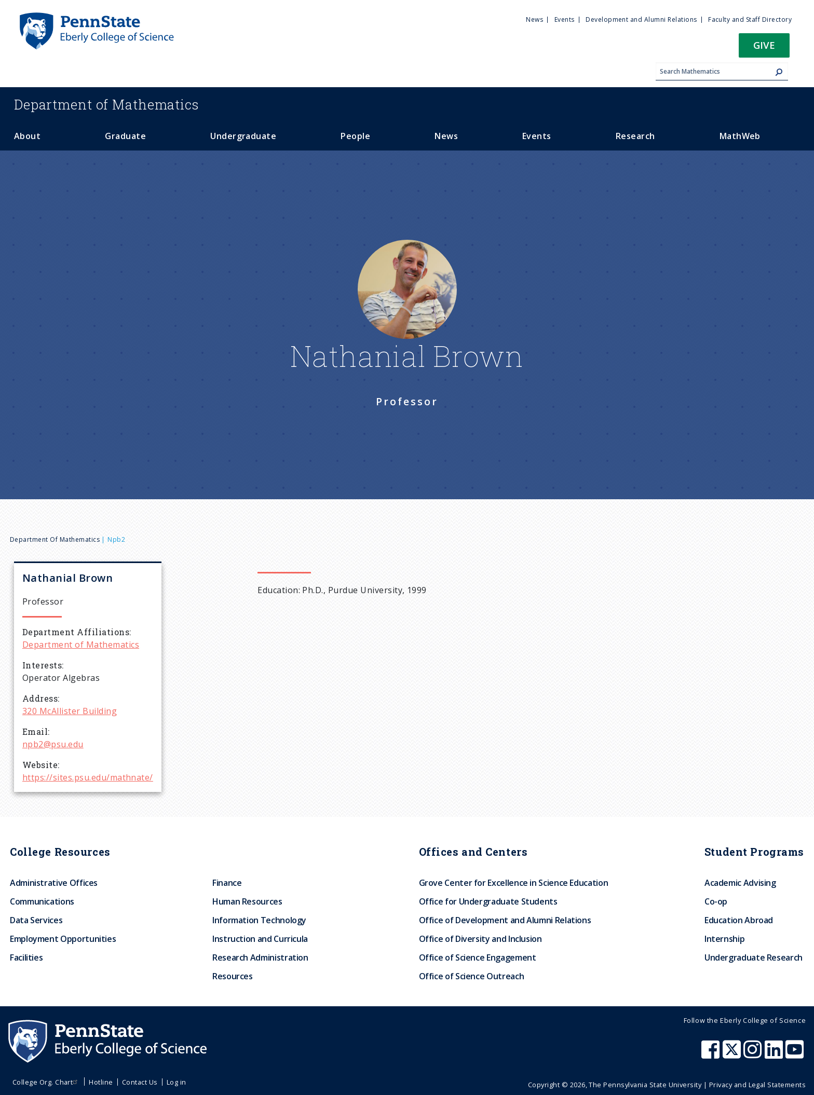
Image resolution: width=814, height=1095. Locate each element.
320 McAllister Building (69, 711)
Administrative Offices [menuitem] (54, 882)
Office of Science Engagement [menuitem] (477, 957)
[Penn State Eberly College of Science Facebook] (711, 1054)
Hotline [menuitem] (101, 1082)
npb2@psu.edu (53, 744)
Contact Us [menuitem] (140, 1082)
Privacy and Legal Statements (757, 1084)
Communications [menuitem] (42, 901)
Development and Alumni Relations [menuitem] (641, 19)
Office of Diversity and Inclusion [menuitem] (480, 939)
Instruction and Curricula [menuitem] (260, 939)
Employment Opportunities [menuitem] (63, 939)
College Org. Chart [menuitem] (46, 1082)
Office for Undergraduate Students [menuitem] (488, 901)
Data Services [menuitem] (36, 920)
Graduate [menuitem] (125, 136)
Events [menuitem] (564, 19)
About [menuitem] (27, 136)
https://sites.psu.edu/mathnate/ (87, 777)
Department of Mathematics (55, 539)
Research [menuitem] (635, 136)
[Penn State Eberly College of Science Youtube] (795, 1054)
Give (764, 44)
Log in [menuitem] (176, 1082)
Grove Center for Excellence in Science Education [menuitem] (513, 882)
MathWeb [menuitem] (740, 136)
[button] (764, 48)
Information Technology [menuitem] (259, 920)
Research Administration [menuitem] (260, 957)
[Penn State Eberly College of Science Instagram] (753, 1054)
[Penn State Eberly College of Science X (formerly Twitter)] (733, 1054)
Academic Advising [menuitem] (740, 882)
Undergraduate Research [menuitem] (753, 957)
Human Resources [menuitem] (247, 901)
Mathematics (106, 104)
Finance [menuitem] (226, 882)
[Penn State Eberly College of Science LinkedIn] (775, 1054)
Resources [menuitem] (232, 976)
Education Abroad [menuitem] (738, 920)
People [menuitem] (355, 136)
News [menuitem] (534, 19)
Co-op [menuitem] (715, 901)
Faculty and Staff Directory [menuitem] (750, 19)
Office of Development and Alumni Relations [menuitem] (505, 920)
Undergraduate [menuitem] (243, 136)
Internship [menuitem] (724, 939)
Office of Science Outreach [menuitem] (471, 976)
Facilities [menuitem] (26, 957)
